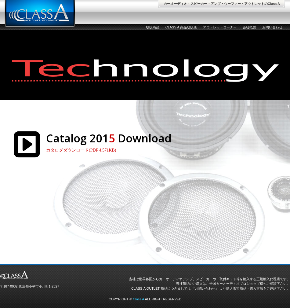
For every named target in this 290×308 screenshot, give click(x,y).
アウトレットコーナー (220, 27)
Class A (138, 299)
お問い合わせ (272, 27)
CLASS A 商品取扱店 (181, 27)
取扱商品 (152, 27)
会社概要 (249, 27)
